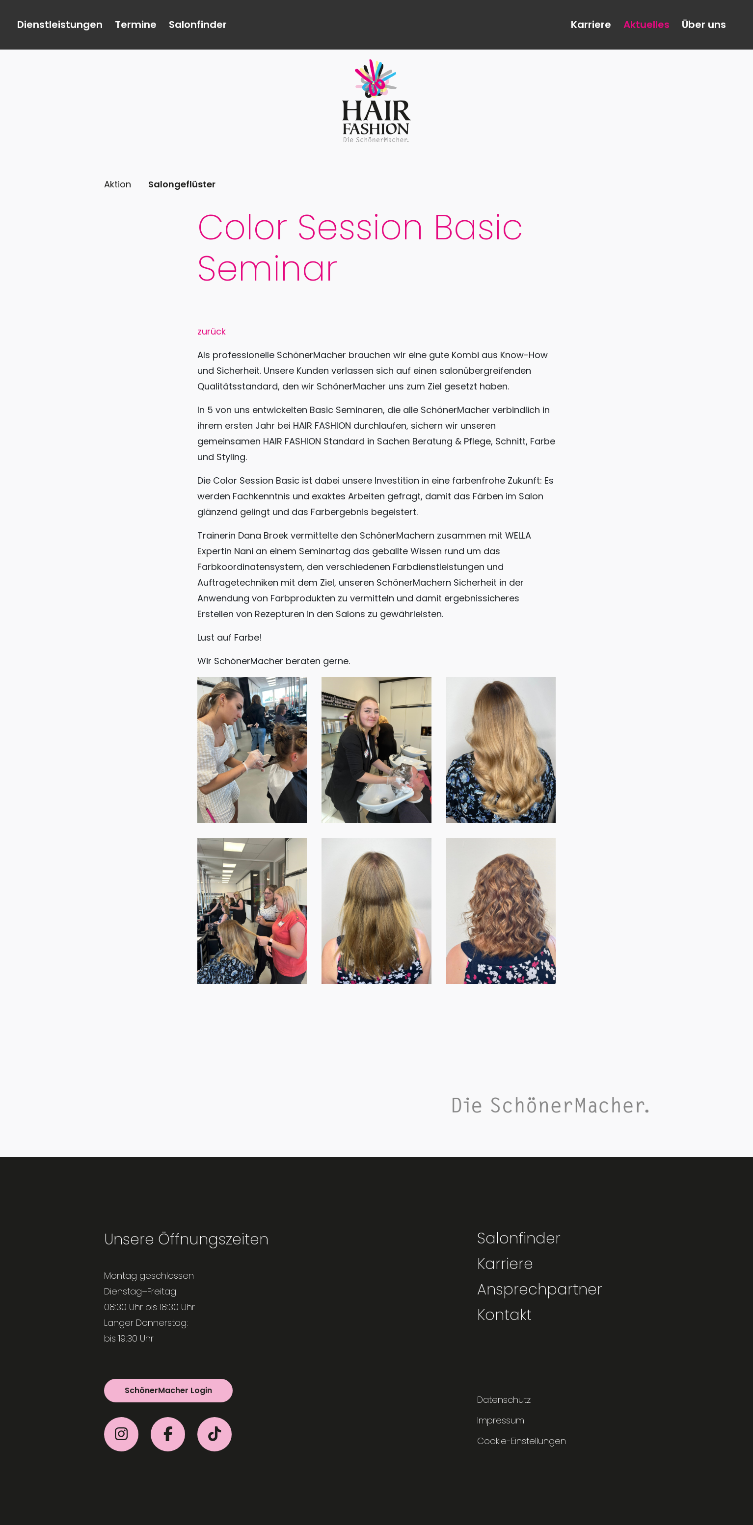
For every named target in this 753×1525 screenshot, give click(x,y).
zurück (211, 331)
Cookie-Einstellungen (521, 1441)
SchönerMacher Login (168, 1390)
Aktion (117, 184)
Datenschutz (504, 1400)
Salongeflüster (181, 184)
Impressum (500, 1420)
